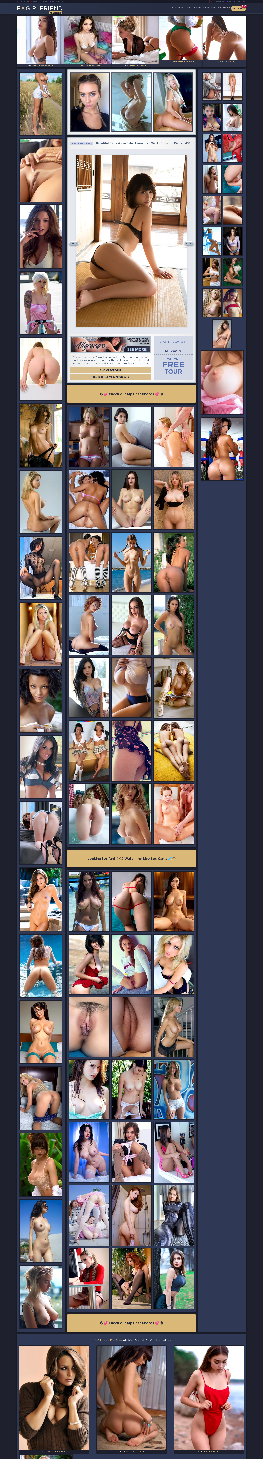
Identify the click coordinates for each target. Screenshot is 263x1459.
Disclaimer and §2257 (234, 1455)
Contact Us (211, 1445)
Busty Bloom (58, 2)
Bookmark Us (211, 1436)
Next (188, 242)
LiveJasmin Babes (40, 2)
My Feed (238, 8)
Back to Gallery (83, 142)
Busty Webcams (238, 2)
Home (158, 8)
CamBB (222, 8)
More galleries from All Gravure (110, 379)
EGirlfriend (41, 9)
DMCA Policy (213, 1455)
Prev (75, 242)
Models (207, 8)
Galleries (175, 8)
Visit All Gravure (110, 371)
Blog (191, 8)
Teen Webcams (219, 2)
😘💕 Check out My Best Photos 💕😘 (131, 395)
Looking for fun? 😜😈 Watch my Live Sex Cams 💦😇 (132, 858)
